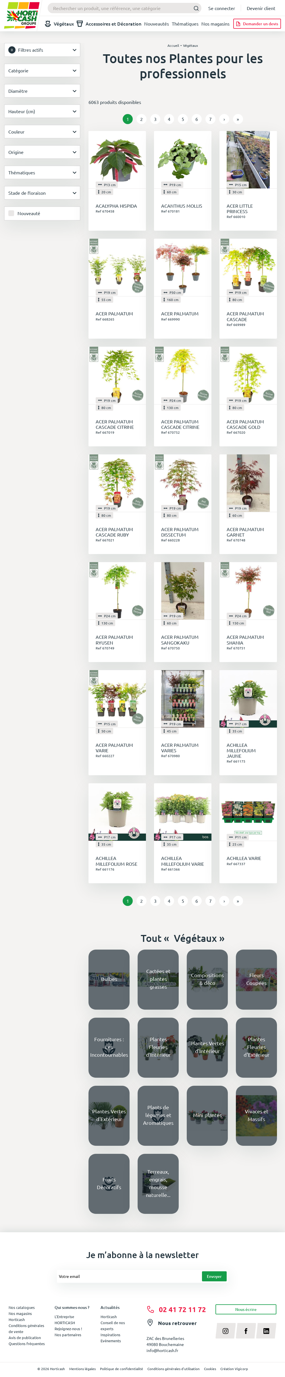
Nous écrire (246, 1309)
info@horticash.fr (162, 1350)
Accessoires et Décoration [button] (109, 23)
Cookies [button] (210, 1368)
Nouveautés (156, 23)
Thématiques (185, 23)
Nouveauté (29, 213)
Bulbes (109, 979)
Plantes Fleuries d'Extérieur (256, 1047)
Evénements (111, 1340)
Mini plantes (207, 1115)
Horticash (109, 1316)
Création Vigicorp (234, 1368)
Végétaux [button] (59, 23)
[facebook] (246, 1331)
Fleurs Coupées (256, 979)
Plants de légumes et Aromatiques (158, 1115)
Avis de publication (25, 1337)
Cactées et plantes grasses (158, 979)
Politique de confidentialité (121, 1368)
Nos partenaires (68, 1334)
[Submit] (194, 8)
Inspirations (110, 1334)
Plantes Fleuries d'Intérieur (158, 1047)
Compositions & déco (207, 979)
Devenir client (261, 8)
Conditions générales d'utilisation (173, 1368)
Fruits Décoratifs (109, 1183)
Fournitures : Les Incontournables (109, 1047)
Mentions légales (82, 1368)
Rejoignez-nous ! (68, 1328)
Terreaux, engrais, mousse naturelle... (158, 1183)
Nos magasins (215, 23)
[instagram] (225, 1331)
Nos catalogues (22, 1307)
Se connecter (221, 8)
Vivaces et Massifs (256, 1115)
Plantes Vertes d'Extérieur (109, 1115)
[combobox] (124, 8)
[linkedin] (266, 1331)
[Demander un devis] (257, 24)
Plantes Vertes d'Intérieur (207, 1047)
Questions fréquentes (27, 1343)
